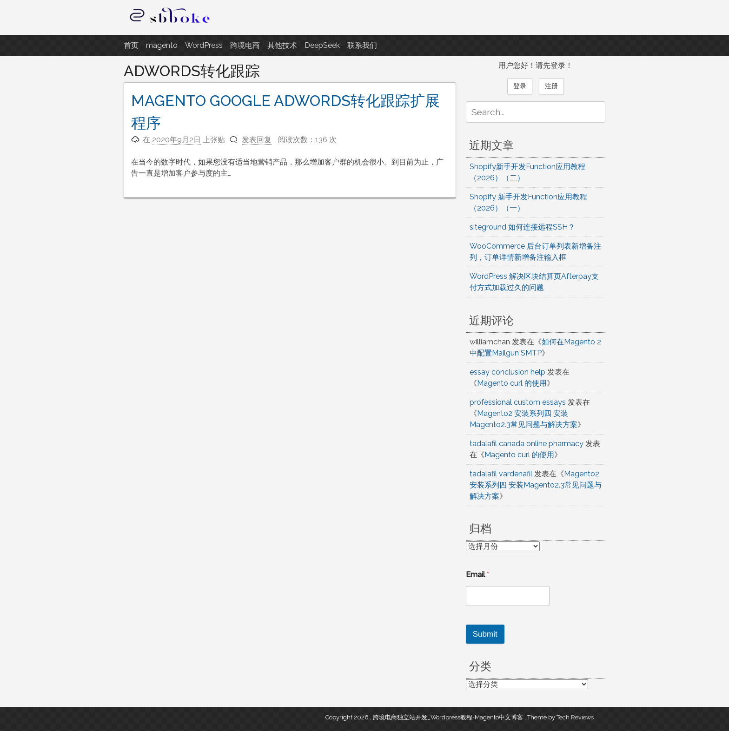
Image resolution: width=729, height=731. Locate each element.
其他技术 (282, 45)
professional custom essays (518, 402)
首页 (131, 45)
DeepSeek (322, 45)
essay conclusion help (507, 372)
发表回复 (257, 139)
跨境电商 (245, 45)
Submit (485, 634)
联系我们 (362, 45)
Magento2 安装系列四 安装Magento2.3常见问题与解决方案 (536, 485)
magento (162, 45)
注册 (551, 86)
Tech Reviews (575, 717)
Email (477, 574)
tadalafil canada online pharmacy (526, 443)
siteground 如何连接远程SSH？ (522, 227)
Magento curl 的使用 (512, 383)
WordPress (204, 45)
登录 (519, 86)
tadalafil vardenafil (501, 473)
